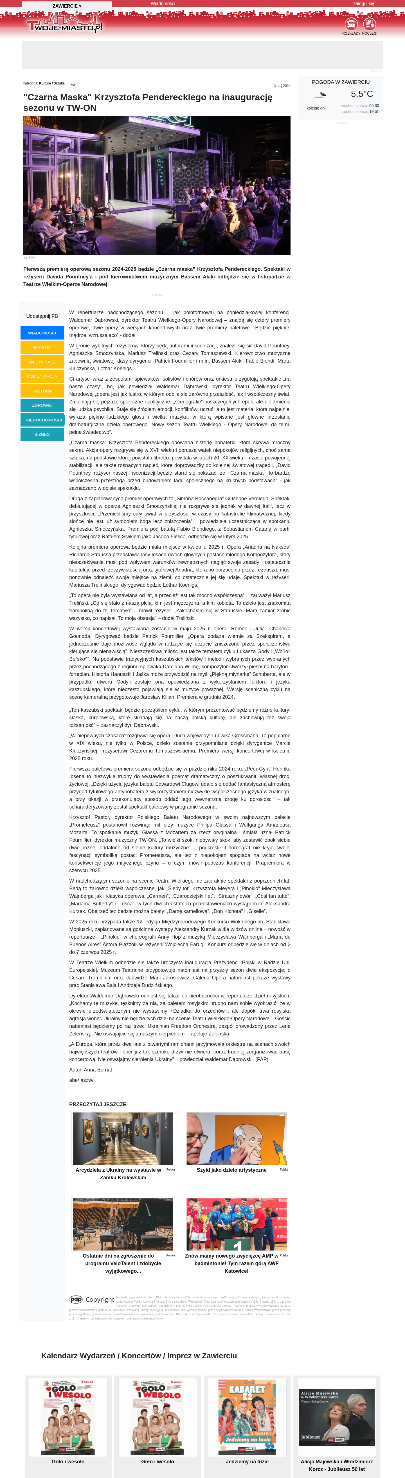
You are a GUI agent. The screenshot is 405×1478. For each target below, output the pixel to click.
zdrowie (42, 405)
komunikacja (42, 376)
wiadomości (42, 333)
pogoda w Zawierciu (341, 82)
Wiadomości (163, 3)
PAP (73, 85)
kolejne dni (316, 108)
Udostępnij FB (42, 316)
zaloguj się (364, 3)
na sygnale (42, 362)
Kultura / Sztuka (52, 83)
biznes (42, 434)
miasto (42, 347)
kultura (42, 391)
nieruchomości (44, 419)
